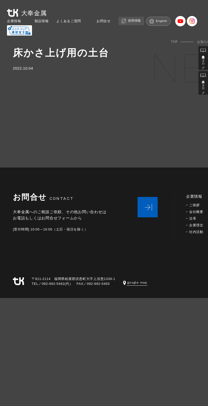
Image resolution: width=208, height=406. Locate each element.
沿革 (193, 218)
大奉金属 (26, 12)
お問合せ (110, 21)
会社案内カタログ (203, 59)
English (168, 21)
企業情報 (12, 21)
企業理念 (196, 225)
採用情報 (139, 21)
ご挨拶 (195, 205)
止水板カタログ (203, 85)
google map (135, 282)
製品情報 (42, 21)
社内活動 (196, 232)
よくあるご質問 (72, 21)
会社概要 (196, 212)
